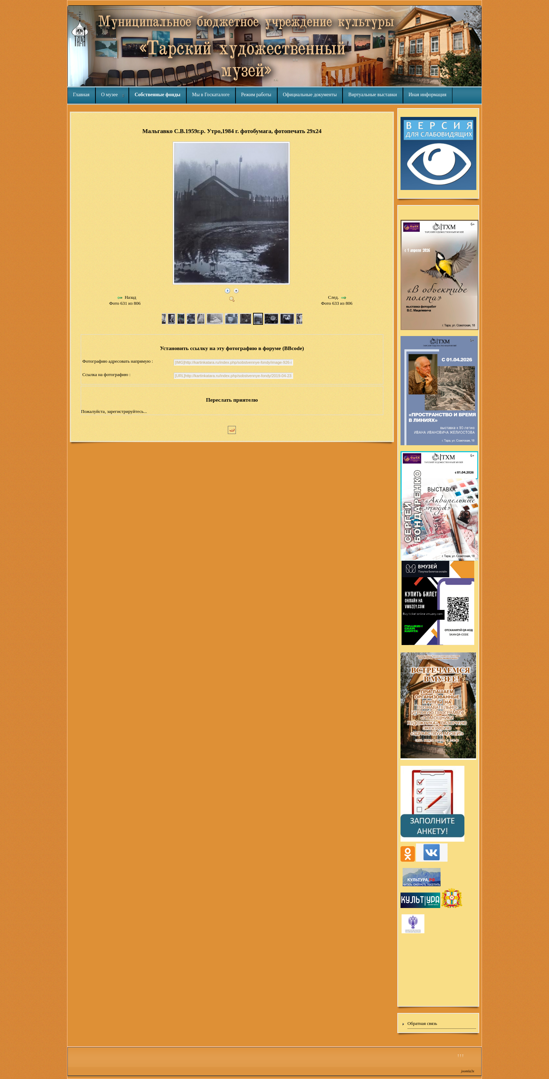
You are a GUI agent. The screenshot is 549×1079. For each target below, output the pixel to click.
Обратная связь (422, 1023)
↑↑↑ (460, 1055)
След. (333, 297)
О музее (109, 94)
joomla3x (467, 1071)
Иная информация (428, 94)
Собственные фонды (157, 94)
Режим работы (256, 94)
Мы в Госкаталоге (211, 94)
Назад (130, 297)
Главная (81, 94)
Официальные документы (310, 94)
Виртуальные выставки (372, 94)
